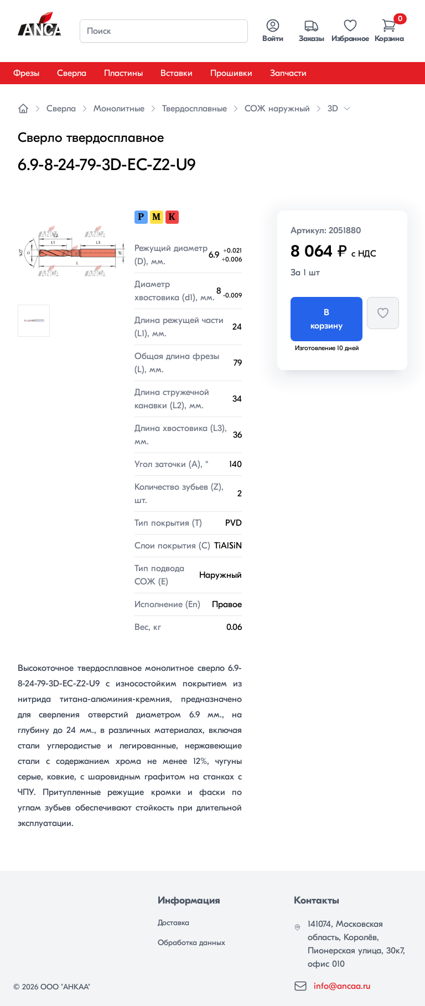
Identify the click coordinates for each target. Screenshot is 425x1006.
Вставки (176, 73)
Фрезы (26, 73)
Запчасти (288, 73)
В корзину (326, 319)
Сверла (71, 73)
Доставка (173, 922)
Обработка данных (191, 942)
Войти (272, 30)
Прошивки (231, 73)
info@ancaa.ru (342, 986)
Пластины (123, 73)
